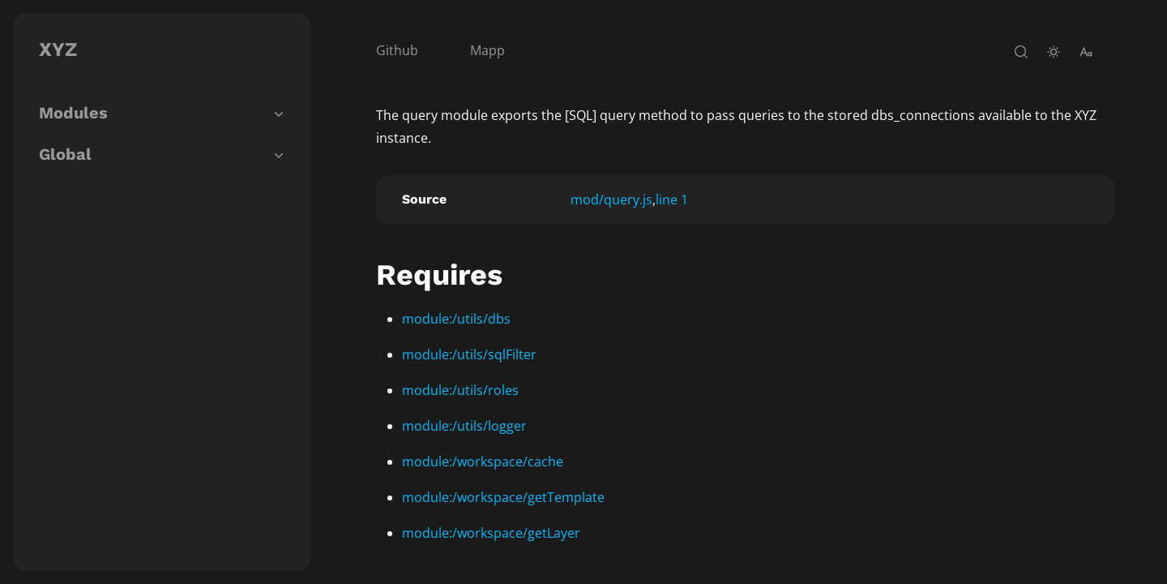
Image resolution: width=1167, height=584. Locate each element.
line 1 (672, 199)
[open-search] (1021, 52)
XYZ (58, 49)
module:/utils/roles (460, 390)
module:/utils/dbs (456, 319)
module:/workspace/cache (482, 461)
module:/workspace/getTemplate (503, 497)
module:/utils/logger (464, 426)
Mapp (487, 50)
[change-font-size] (1086, 52)
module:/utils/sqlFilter (469, 354)
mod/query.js (611, 199)
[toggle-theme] (1054, 52)
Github (397, 50)
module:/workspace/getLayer (491, 533)
